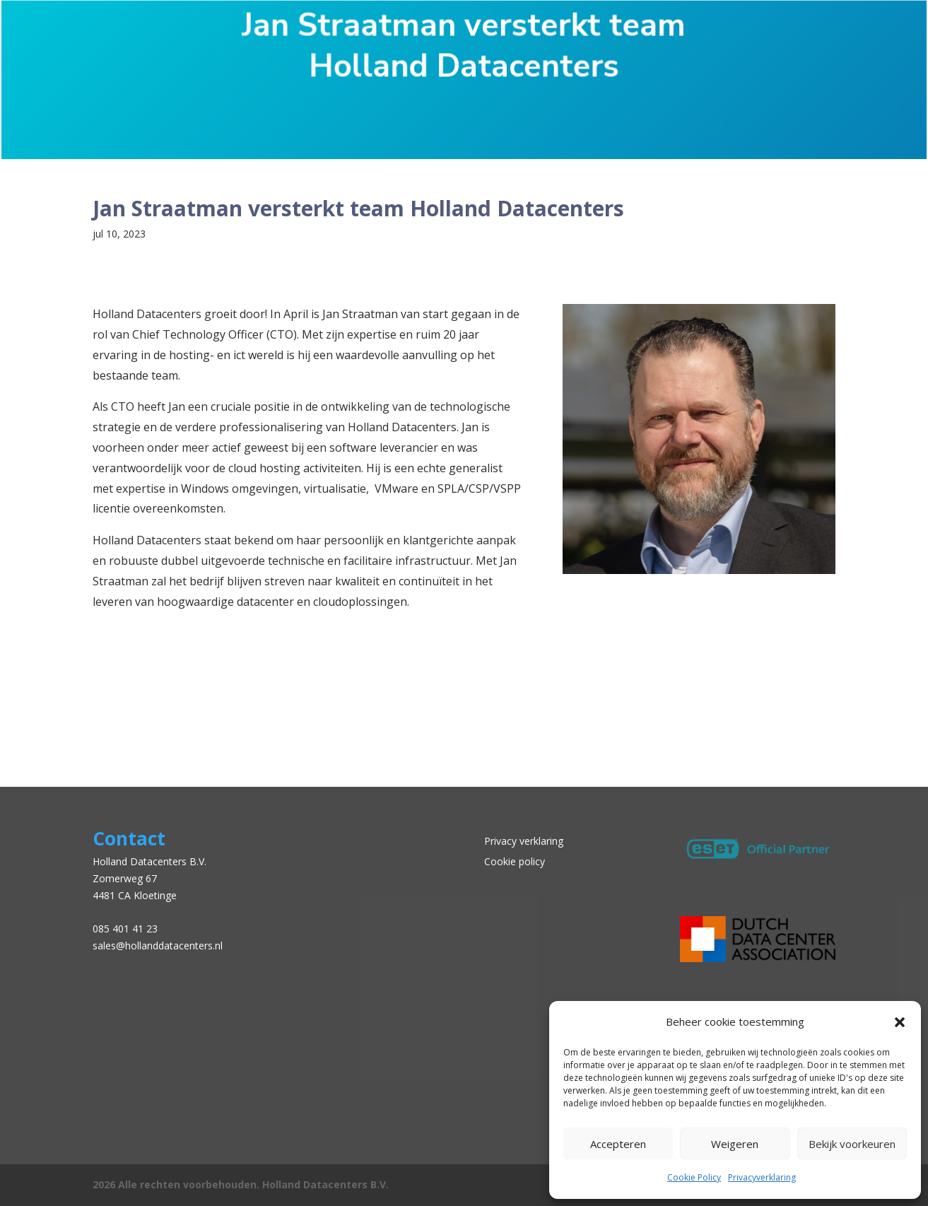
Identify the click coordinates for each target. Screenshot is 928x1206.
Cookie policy (514, 861)
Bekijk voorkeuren (852, 1144)
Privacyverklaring (762, 1177)
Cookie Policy (694, 1177)
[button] (900, 1022)
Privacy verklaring (523, 841)
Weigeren (734, 1144)
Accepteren (618, 1144)
